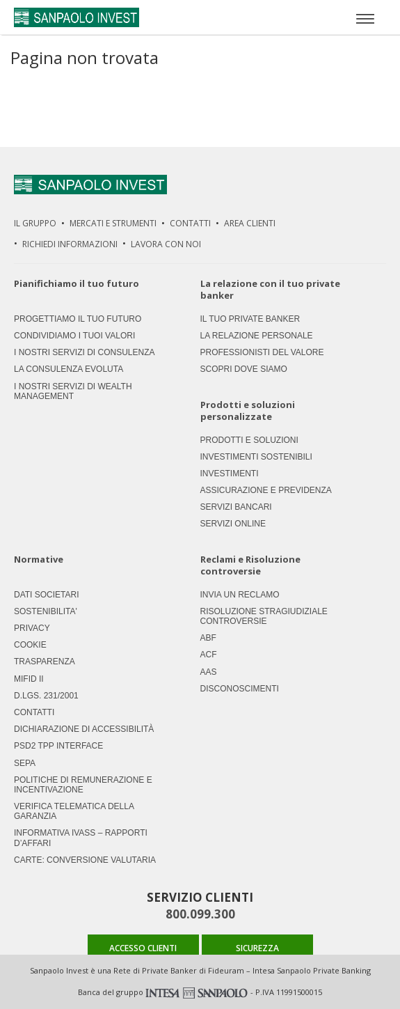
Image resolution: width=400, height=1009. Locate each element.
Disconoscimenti (239, 689)
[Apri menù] (365, 17)
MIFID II (29, 679)
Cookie (30, 645)
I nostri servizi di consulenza (84, 352)
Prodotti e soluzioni (249, 440)
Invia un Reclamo (240, 595)
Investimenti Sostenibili (256, 457)
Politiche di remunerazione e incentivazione (83, 785)
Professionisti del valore (262, 352)
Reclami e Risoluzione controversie (250, 565)
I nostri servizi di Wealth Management (73, 391)
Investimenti (229, 473)
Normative (38, 559)
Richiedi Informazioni (70, 244)
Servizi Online (233, 524)
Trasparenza (44, 661)
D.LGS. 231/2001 (46, 696)
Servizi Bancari (236, 507)
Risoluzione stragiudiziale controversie (264, 616)
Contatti (190, 223)
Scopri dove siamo (243, 369)
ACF (208, 654)
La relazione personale (256, 336)
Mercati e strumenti (113, 223)
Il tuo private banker (250, 319)
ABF (208, 638)
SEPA (24, 763)
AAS (208, 672)
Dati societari (46, 595)
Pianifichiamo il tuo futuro (76, 284)
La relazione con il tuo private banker (270, 290)
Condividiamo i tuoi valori (74, 336)
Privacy (32, 628)
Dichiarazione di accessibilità (84, 729)
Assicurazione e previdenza (266, 490)
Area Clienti (249, 223)
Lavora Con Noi (166, 244)
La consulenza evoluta (68, 369)
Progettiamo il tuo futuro (77, 319)
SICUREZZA (257, 948)
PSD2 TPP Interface (58, 746)
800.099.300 (200, 914)
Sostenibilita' (45, 611)
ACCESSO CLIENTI (143, 948)
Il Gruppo (35, 223)
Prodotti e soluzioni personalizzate (247, 411)
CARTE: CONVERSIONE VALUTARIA (85, 860)
